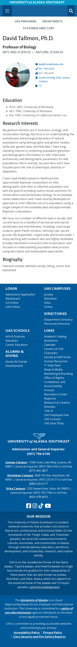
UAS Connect (52, 419)
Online (48, 307)
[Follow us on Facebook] (28, 506)
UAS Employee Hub (56, 415)
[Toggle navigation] (7, 11)
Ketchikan (50, 298)
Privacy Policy (52, 632)
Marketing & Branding (58, 374)
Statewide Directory (38, 28)
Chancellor (51, 353)
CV (40, 85)
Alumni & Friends (16, 361)
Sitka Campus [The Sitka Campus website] (15, 488)
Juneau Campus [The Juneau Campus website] (16, 462)
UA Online (11, 303)
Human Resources (56, 361)
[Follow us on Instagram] (34, 506)
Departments (52, 21)
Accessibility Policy (27, 632)
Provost (49, 390)
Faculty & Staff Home (57, 357)
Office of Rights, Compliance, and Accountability (54, 382)
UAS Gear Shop (54, 423)
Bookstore (51, 340)
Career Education (16, 345)
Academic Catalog (55, 336)
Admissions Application (20, 294)
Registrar (50, 398)
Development (14, 366)
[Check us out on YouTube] (48, 506)
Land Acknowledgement (44, 587)
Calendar (50, 345)
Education (11, 340)
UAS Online (12, 307)
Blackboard (12, 298)
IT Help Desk (52, 365)
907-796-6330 (46, 68)
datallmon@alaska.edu (51, 64)
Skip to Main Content (16, 3)
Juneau (48, 294)
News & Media (53, 369)
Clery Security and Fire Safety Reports (39, 637)
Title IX (48, 411)
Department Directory (58, 319)
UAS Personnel (26, 21)
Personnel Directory (57, 324)
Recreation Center (55, 394)
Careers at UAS (53, 349)
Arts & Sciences (15, 336)
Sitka (47, 303)
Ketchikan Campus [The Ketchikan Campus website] (20, 475)
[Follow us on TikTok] (41, 506)
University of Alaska (34, 600)
